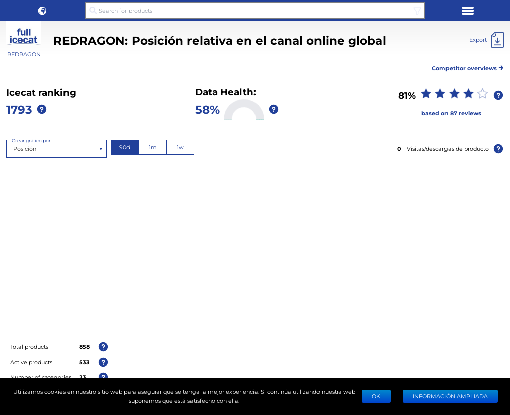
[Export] (486, 40)
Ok (376, 396)
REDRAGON (24, 54)
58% (207, 109)
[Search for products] (255, 10)
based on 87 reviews (451, 113)
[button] (42, 11)
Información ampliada (450, 396)
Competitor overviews (468, 66)
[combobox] (14, 148)
